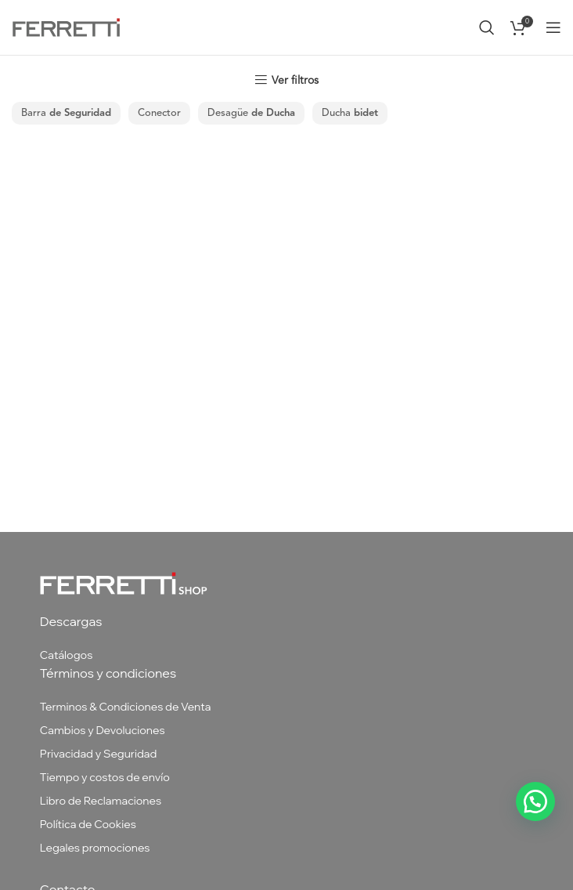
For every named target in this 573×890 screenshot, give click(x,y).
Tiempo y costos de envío (105, 777)
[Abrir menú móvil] (553, 27)
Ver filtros (295, 80)
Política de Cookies (88, 824)
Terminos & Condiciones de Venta (125, 707)
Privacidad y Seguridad (98, 754)
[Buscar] (487, 27)
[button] (535, 801)
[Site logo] (66, 26)
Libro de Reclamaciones (100, 801)
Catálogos (66, 655)
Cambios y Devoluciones (102, 730)
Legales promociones (95, 848)
